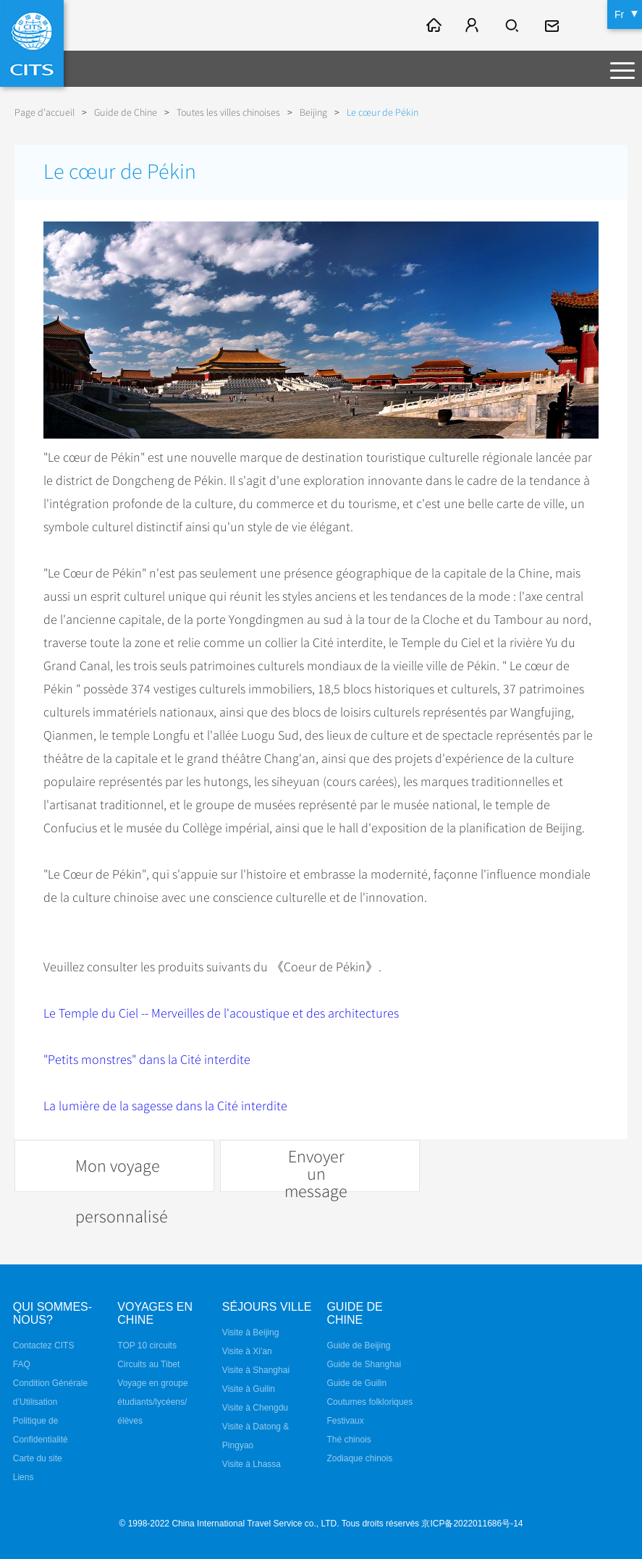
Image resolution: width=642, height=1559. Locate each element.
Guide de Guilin (356, 1383)
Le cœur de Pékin (382, 112)
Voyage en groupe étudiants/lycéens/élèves (152, 1402)
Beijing (313, 112)
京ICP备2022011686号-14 (472, 1523)
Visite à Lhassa (251, 1464)
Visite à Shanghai (256, 1370)
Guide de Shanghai (363, 1364)
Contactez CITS (44, 1345)
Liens (23, 1477)
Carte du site (37, 1458)
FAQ (21, 1364)
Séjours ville (267, 1307)
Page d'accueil (44, 112)
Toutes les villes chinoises (228, 112)
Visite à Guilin (248, 1389)
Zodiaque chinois (359, 1458)
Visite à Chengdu (255, 1408)
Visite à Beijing (250, 1332)
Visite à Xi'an (247, 1351)
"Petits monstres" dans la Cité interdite (146, 1060)
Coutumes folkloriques (369, 1402)
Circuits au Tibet (148, 1364)
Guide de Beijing (358, 1345)
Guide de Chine (125, 112)
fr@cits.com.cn (553, 25)
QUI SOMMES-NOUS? (52, 1313)
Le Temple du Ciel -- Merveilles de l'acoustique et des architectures (221, 1013)
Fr (619, 14)
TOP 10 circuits (147, 1345)
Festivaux (344, 1421)
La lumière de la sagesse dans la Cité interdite (165, 1106)
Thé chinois (348, 1440)
